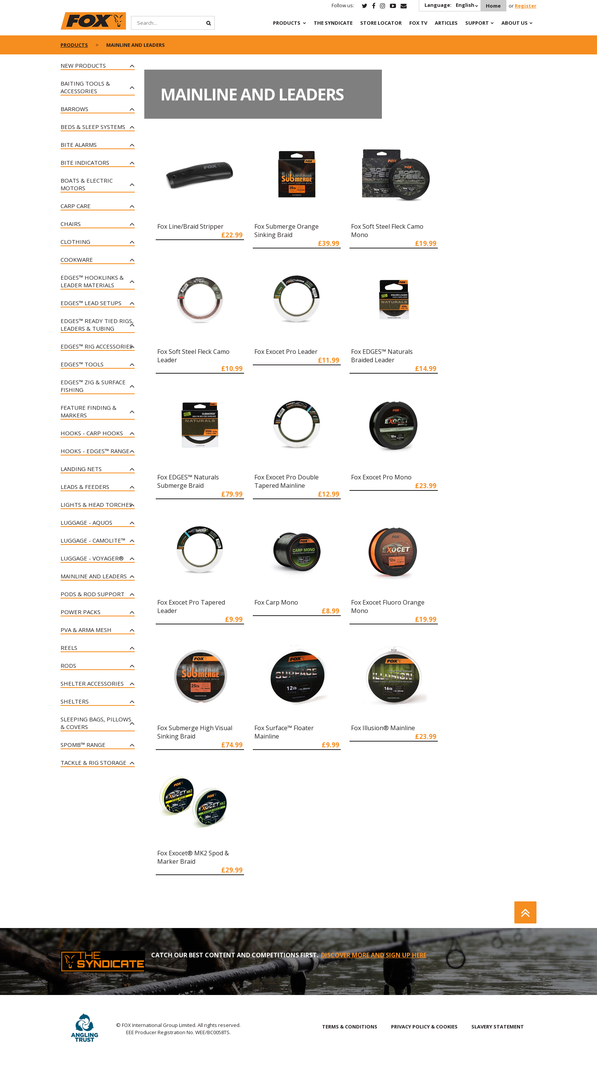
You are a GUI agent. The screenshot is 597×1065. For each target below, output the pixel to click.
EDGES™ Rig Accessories (96, 346)
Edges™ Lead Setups (91, 303)
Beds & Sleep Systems (93, 127)
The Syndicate (333, 22)
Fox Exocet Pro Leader (286, 351)
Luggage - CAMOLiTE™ (93, 540)
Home (493, 5)
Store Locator (381, 22)
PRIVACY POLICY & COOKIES (424, 1026)
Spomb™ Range (83, 744)
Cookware (77, 259)
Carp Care (76, 206)
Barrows (74, 109)
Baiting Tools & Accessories (85, 87)
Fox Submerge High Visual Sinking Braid (194, 732)
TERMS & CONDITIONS (349, 1026)
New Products (83, 65)
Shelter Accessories (92, 683)
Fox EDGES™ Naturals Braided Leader (382, 355)
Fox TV (418, 22)
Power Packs (81, 612)
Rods (68, 665)
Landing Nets (81, 469)
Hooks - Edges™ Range (95, 451)
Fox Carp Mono (276, 602)
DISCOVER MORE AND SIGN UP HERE (373, 955)
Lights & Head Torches (96, 504)
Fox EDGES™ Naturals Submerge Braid (188, 481)
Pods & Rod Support (93, 594)
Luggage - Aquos (86, 522)
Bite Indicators (85, 162)
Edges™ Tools (82, 364)
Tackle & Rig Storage (93, 762)
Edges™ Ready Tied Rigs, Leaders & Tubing (97, 324)
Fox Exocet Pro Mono (381, 477)
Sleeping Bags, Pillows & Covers (96, 723)
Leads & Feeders (85, 486)
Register (525, 5)
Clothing (75, 241)
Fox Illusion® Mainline (383, 728)
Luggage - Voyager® (92, 558)
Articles (446, 22)
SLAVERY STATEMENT (497, 1026)
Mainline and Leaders (94, 576)
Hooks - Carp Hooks (92, 433)
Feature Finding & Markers (89, 411)
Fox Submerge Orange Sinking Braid (286, 230)
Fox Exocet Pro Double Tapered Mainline (286, 481)
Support (477, 22)
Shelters (75, 701)
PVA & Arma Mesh (86, 630)
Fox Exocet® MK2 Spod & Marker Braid (193, 857)
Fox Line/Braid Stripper (190, 226)
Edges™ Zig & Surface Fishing (93, 385)
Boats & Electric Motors (87, 184)
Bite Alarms (79, 144)
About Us (514, 22)
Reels (69, 647)
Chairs (71, 224)
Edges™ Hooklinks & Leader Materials (92, 281)
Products (286, 22)
